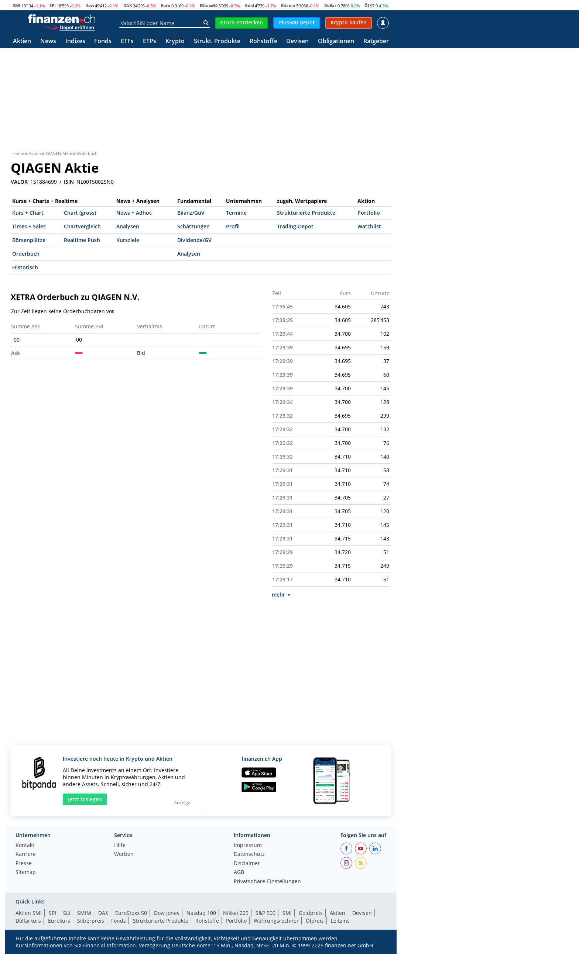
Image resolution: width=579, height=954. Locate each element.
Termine (236, 212)
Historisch (25, 267)
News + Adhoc (134, 212)
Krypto (175, 41)
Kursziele (127, 239)
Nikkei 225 (236, 912)
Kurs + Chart (28, 212)
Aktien (22, 41)
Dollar (330, 5)
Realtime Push (82, 239)
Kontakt (25, 845)
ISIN (69, 181)
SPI (52, 5)
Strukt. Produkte (217, 41)
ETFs (127, 41)
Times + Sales (29, 226)
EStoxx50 (208, 5)
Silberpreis (90, 920)
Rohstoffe (263, 41)
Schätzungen (193, 226)
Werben (124, 854)
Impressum (248, 845)
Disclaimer (247, 864)
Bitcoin (288, 5)
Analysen (127, 226)
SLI (66, 912)
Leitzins (340, 920)
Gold (249, 5)
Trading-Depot (295, 226)
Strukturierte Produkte (306, 212)
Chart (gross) (80, 212)
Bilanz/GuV (191, 212)
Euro (165, 5)
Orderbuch (26, 253)
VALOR (19, 181)
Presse (24, 864)
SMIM (84, 912)
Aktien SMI (29, 912)
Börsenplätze (28, 239)
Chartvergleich (82, 226)
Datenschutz (249, 854)
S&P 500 (265, 912)
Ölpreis (315, 920)
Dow (89, 5)
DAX (127, 5)
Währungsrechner (276, 920)
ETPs (149, 41)
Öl (366, 5)
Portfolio (368, 212)
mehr (281, 594)
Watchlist (369, 226)
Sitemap (26, 872)
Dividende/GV (194, 239)
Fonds (103, 41)
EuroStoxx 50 (131, 912)
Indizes (75, 41)
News (48, 41)
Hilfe (120, 845)
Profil (233, 226)
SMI (16, 5)
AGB (239, 872)
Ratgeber (376, 41)
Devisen (297, 41)
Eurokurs (59, 920)
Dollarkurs (28, 920)
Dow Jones (166, 912)
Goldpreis (311, 912)
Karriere (26, 854)
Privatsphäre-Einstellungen (267, 882)
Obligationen (336, 41)
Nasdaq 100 (201, 912)
